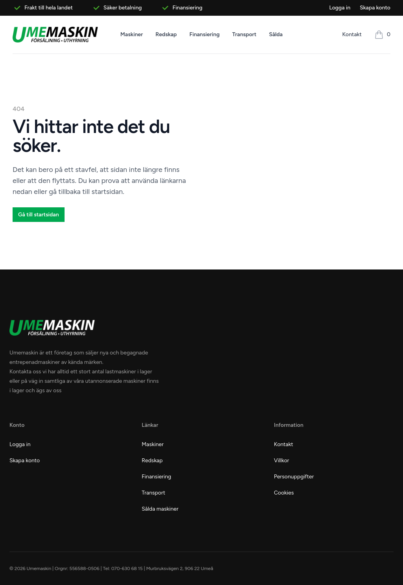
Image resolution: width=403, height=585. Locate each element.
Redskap (166, 34)
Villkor (281, 460)
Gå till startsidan (38, 214)
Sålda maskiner (160, 509)
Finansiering (204, 34)
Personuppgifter (294, 476)
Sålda (276, 34)
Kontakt (352, 34)
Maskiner (131, 34)
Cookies (284, 492)
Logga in (339, 7)
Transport (244, 34)
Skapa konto (375, 7)
